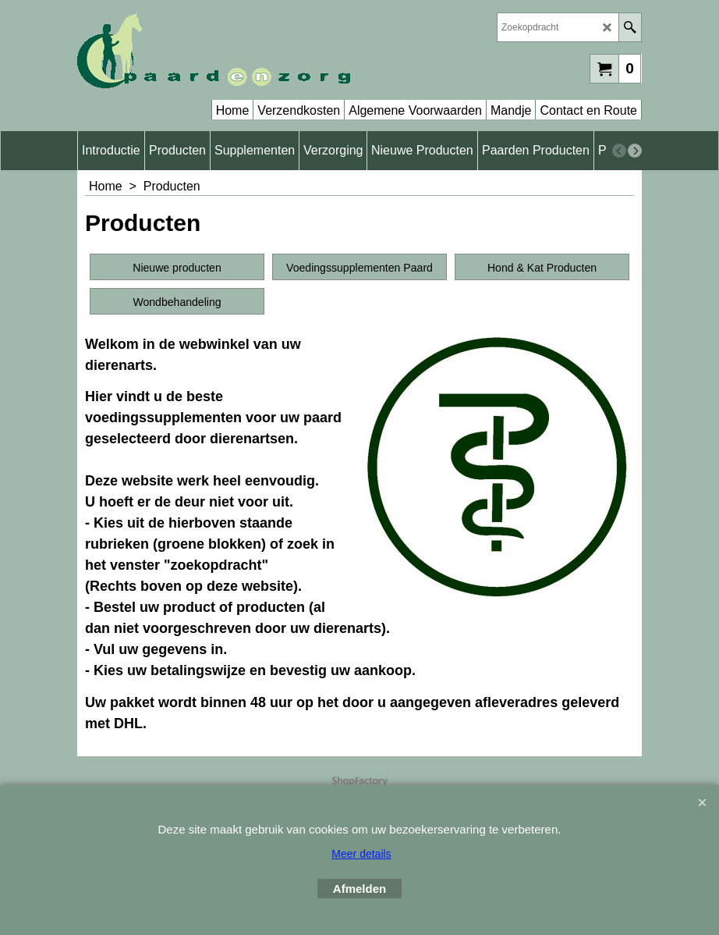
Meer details (361, 854)
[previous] (619, 151)
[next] (635, 151)
